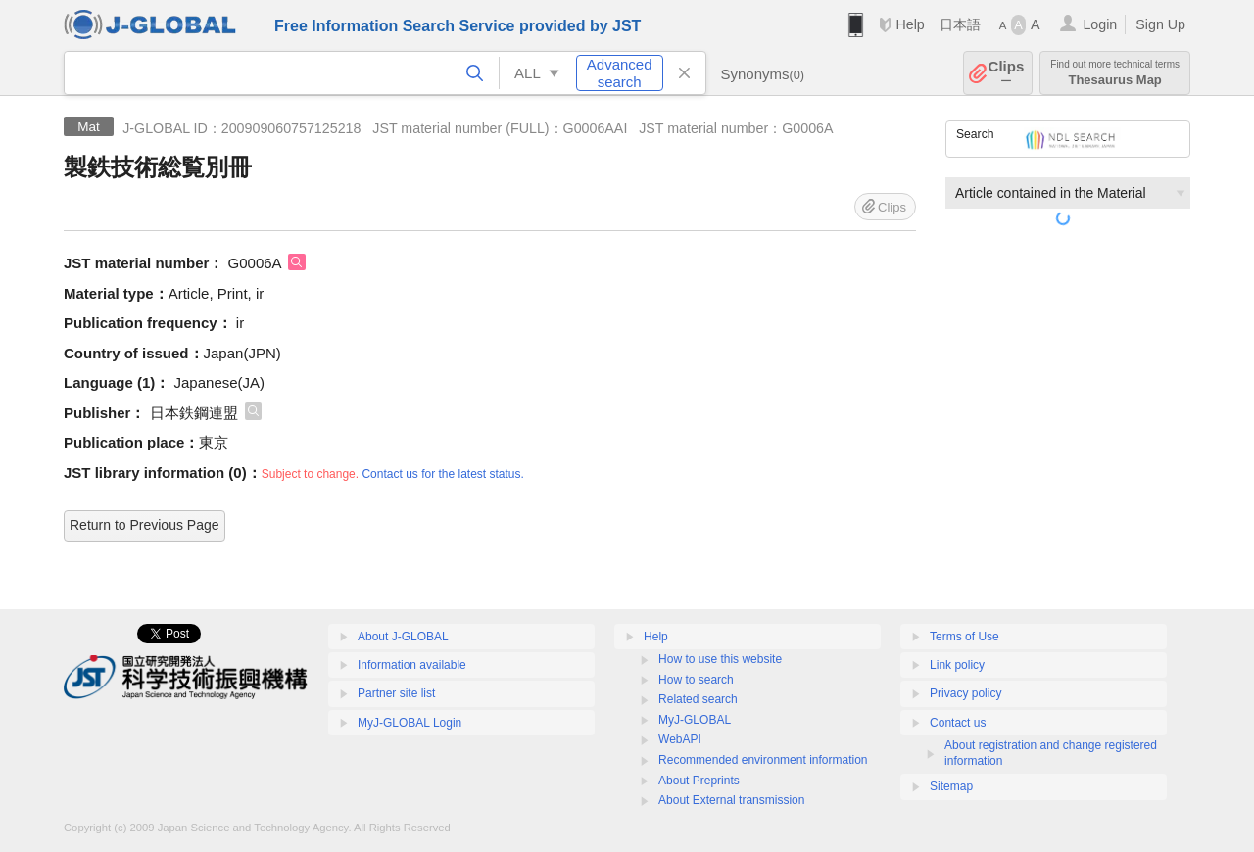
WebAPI (679, 739)
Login (1100, 24)
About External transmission (731, 800)
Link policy (957, 665)
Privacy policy (965, 693)
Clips (1007, 73)
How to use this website (720, 659)
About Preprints (699, 780)
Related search (698, 699)
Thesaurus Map (1115, 73)
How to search (696, 679)
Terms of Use (964, 636)
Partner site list (396, 693)
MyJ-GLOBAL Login (409, 723)
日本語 (960, 24)
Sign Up (1160, 24)
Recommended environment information (762, 760)
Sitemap (951, 786)
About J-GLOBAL (403, 636)
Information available (412, 665)
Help (909, 24)
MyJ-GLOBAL (694, 720)
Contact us (958, 723)
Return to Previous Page (144, 525)
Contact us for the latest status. (442, 474)
